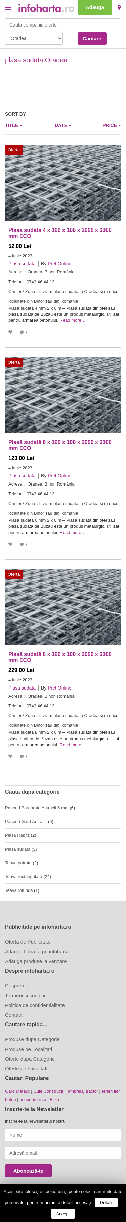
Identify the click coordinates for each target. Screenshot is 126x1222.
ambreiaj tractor (83, 1091)
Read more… (72, 320)
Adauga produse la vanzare (36, 961)
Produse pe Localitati (28, 1049)
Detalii (106, 1202)
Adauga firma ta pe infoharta (37, 951)
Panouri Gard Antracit (26, 821)
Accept (63, 1213)
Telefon (15, 281)
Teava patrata (18, 862)
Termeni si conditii (25, 995)
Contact (14, 1015)
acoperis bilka (32, 1099)
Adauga (95, 7)
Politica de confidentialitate (35, 1005)
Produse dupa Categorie (32, 1039)
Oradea (119, 7)
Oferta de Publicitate (28, 942)
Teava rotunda (19, 890)
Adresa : (16, 271)
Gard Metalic (17, 1091)
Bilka (54, 1099)
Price (111, 125)
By (43, 263)
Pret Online (59, 263)
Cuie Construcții (48, 1091)
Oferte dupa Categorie (30, 1059)
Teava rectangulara (23, 876)
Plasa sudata (22, 263)
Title (13, 125)
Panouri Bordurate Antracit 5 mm (37, 807)
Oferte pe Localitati (26, 1068)
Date (63, 125)
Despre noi (17, 985)
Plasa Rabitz (17, 835)
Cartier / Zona (21, 291)
